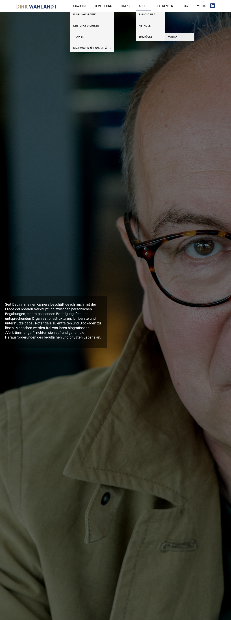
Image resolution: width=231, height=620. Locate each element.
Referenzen (164, 6)
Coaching (80, 6)
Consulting (103, 6)
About (143, 6)
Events (200, 6)
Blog (184, 6)
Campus (125, 6)
